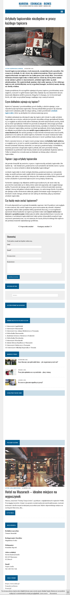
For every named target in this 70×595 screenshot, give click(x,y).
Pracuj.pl (7, 585)
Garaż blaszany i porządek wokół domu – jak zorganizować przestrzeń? (36, 359)
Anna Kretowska (13, 485)
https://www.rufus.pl (11, 581)
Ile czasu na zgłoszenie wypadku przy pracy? (28, 379)
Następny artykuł (44, 223)
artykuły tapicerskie (57, 112)
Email (7, 247)
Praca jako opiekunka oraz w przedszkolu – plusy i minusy (32, 369)
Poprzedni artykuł (25, 223)
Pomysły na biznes (10, 583)
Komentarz (9, 259)
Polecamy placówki (10, 440)
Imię (6, 241)
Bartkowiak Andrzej (14, 69)
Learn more (44, 593)
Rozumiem (53, 593)
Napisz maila (8, 564)
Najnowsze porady (10, 351)
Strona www (9, 253)
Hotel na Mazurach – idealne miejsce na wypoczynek (29, 491)
